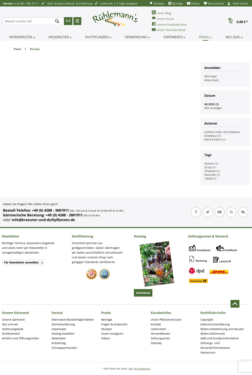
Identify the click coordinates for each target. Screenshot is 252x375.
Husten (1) (211, 163)
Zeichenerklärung (63, 324)
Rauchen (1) (212, 175)
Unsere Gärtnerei (13, 319)
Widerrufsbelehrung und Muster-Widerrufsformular (222, 331)
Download (143, 293)
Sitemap (156, 343)
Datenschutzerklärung (215, 324)
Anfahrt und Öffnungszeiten (20, 338)
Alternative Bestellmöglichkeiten (73, 319)
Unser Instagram (112, 333)
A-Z (68, 20)
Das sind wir (10, 324)
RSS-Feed (210, 76)
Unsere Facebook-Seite (169, 24)
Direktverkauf (11, 333)
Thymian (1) (212, 171)
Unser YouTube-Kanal (168, 30)
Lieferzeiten (158, 329)
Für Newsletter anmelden (23, 262)
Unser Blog (161, 12)
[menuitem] (156, 3)
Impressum (207, 352)
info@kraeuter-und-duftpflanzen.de (43, 219)
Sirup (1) (209, 167)
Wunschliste (214, 3)
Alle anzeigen (213, 108)
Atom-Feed (211, 80)
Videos (193, 3)
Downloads (59, 329)
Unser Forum (163, 18)
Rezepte (156, 3)
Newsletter (59, 338)
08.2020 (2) (211, 104)
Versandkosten (160, 333)
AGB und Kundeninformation (219, 338)
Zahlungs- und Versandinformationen (215, 345)
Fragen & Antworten (114, 324)
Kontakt (156, 324)
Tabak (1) (210, 178)
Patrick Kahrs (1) (215, 139)
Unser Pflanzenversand (166, 319)
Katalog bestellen (63, 333)
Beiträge (175, 3)
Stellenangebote (12, 329)
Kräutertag (59, 343)
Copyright (206, 319)
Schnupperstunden (64, 348)
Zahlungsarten (160, 338)
